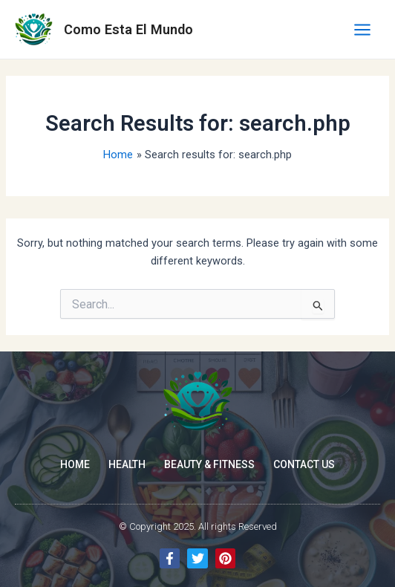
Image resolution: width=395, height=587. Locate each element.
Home (75, 464)
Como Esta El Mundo (128, 29)
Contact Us (304, 464)
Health (127, 464)
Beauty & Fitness (209, 464)
